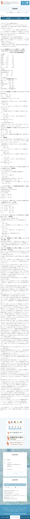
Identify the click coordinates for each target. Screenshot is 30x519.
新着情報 (10, 12)
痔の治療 (15, 509)
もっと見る (15, 473)
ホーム (7, 12)
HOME (3, 507)
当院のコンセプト (8, 507)
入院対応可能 (5, 509)
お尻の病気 (11, 509)
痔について (15, 507)
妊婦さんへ (25, 507)
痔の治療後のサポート (22, 509)
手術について (20, 507)
